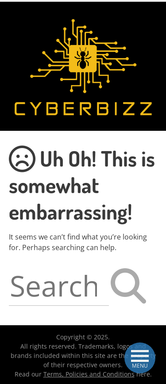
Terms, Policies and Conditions (89, 374)
